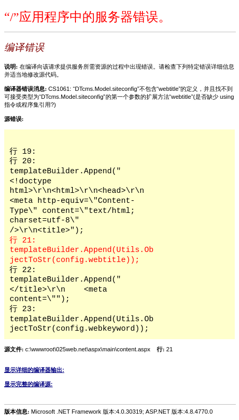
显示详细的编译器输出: (34, 370)
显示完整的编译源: (28, 384)
